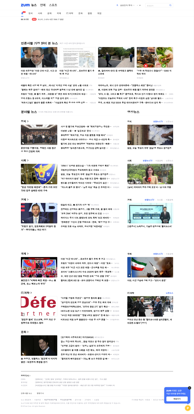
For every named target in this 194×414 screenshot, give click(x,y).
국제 (59, 13)
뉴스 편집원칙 (26, 400)
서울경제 (159, 160)
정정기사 (25, 375)
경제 (49, 13)
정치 (30, 13)
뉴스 (34, 5)
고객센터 (87, 400)
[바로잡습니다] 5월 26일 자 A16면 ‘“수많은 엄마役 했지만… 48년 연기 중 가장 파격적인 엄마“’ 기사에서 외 (75, 385)
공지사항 (78, 400)
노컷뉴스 (169, 121)
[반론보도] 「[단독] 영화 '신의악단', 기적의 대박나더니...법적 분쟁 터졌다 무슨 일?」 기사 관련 (71, 379)
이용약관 (37, 400)
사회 (40, 13)
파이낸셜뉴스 (64, 78)
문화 (80, 13)
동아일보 (101, 78)
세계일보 (140, 78)
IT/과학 (69, 13)
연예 (43, 5)
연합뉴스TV (25, 78)
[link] (191, 4)
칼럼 (90, 13)
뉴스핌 (160, 199)
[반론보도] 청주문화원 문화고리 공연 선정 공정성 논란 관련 (57, 382)
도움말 (96, 400)
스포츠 (53, 5)
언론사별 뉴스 (26, 393)
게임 (99, 13)
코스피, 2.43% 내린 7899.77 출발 (50, 19)
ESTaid (24, 406)
